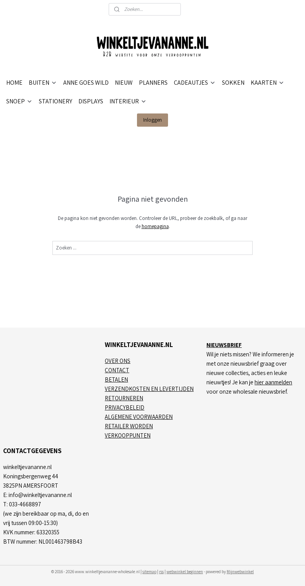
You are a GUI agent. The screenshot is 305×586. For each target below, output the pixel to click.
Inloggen (152, 120)
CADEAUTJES (195, 82)
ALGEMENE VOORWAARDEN (139, 416)
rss (161, 571)
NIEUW (124, 82)
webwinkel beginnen (184, 571)
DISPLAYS (90, 101)
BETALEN (116, 379)
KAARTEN (267, 82)
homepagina (155, 226)
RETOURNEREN (124, 398)
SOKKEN (233, 82)
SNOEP (19, 101)
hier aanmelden (273, 382)
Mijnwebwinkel (240, 571)
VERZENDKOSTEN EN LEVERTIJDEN (149, 388)
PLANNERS (153, 82)
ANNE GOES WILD (86, 82)
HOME (14, 82)
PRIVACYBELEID (124, 407)
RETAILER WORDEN (129, 426)
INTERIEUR (128, 101)
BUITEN (43, 82)
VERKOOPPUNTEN (128, 435)
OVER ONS (117, 361)
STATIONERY (55, 101)
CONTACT (117, 370)
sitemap (149, 571)
